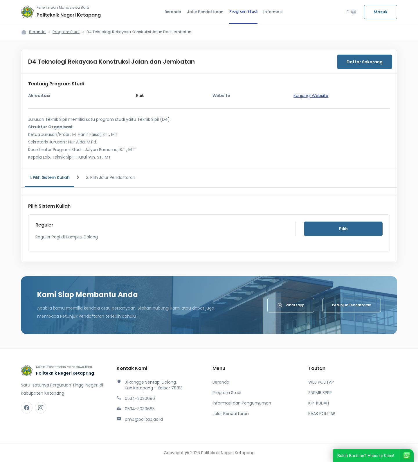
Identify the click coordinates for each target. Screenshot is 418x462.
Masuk (381, 12)
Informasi (272, 12)
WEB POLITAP (321, 382)
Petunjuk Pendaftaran (351, 305)
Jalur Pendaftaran (205, 12)
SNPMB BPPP (320, 393)
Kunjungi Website (310, 95)
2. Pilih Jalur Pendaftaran (110, 177)
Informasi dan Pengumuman (241, 403)
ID (351, 12)
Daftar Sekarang (365, 62)
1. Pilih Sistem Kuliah (49, 177)
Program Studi (243, 11)
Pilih (343, 229)
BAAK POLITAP (321, 413)
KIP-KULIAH (318, 403)
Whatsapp (291, 305)
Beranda (173, 12)
